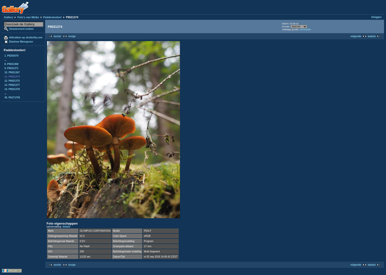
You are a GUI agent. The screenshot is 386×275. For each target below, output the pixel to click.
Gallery (8, 17)
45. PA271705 (12, 97)
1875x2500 (305, 29)
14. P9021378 (12, 89)
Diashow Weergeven (21, 41)
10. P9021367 (12, 72)
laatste (372, 36)
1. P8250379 (11, 55)
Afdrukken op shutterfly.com (25, 37)
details (66, 226)
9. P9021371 (11, 68)
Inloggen (376, 17)
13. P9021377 (12, 85)
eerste (57, 36)
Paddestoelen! (52, 17)
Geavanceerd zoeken (21, 29)
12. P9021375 (12, 80)
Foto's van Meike (28, 17)
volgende (355, 36)
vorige (72, 36)
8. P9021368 (11, 64)
